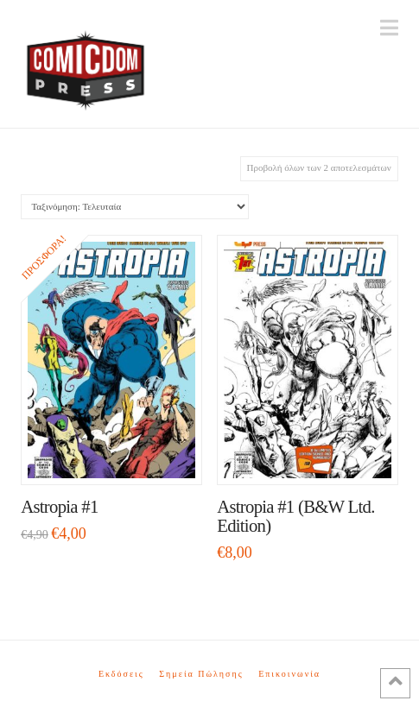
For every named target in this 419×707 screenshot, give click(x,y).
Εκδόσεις (121, 674)
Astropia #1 (59, 506)
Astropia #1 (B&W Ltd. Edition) (295, 516)
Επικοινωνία (289, 674)
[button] (389, 28)
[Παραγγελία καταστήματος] (134, 206)
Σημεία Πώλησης (201, 674)
